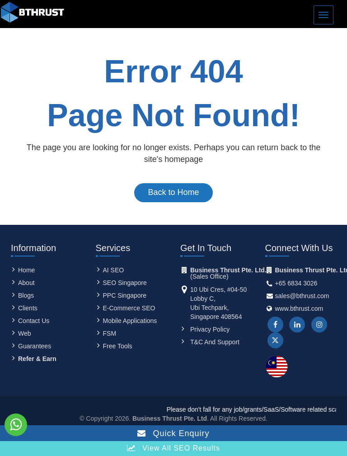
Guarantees (34, 346)
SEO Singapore (125, 282)
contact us (33, 320)
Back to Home (173, 192)
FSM (110, 333)
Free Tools (117, 346)
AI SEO (113, 270)
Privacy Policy (210, 329)
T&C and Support (214, 342)
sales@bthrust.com (302, 295)
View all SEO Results (173, 448)
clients (28, 308)
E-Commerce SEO (129, 308)
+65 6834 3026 (296, 283)
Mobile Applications (130, 320)
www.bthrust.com (299, 308)
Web (24, 333)
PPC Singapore (125, 295)
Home (26, 270)
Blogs (26, 295)
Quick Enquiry (173, 433)
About (26, 282)
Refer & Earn (37, 358)
